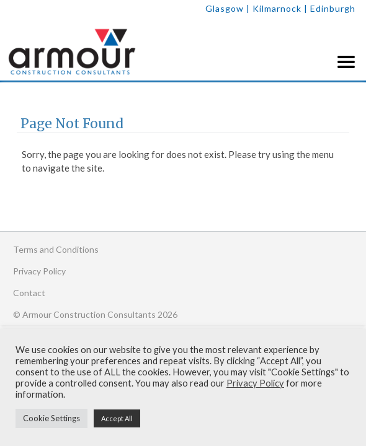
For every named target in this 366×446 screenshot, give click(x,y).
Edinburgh (332, 8)
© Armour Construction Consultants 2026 (95, 314)
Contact (29, 292)
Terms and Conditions (56, 249)
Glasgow (224, 8)
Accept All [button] (117, 418)
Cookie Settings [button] (51, 418)
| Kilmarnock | (278, 8)
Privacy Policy (39, 271)
